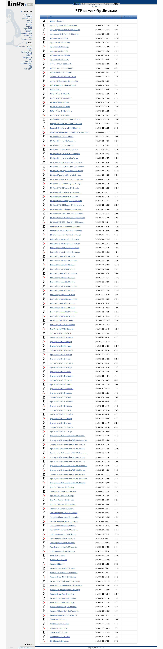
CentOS (29, 17)
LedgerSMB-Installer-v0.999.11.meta (65, 119)
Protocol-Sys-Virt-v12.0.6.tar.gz (62, 265)
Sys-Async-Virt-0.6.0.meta (60, 397)
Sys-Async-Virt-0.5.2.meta (60, 384)
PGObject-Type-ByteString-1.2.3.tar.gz (65, 184)
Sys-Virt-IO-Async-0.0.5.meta (62, 500)
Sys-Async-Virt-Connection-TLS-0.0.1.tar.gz (67, 444)
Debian (29, 20)
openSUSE (28, 28)
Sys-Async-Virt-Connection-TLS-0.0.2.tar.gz (67, 457)
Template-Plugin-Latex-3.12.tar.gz (64, 521)
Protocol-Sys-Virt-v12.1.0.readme (63, 299)
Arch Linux (28, 15)
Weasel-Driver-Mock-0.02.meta (62, 568)
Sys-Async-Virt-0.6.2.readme (61, 427)
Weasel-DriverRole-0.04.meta (62, 594)
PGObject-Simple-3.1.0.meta (62, 137)
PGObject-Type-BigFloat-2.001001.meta (66, 162)
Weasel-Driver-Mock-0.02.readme (64, 573)
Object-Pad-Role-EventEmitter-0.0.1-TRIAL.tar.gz (69, 132)
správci (21, 647)
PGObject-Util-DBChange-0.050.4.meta (66, 201)
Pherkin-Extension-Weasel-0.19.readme (66, 231)
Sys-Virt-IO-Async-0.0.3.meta (62, 487)
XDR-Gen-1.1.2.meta (58, 620)
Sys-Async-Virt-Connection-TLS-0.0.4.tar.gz (67, 483)
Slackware (28, 36)
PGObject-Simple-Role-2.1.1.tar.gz (64, 158)
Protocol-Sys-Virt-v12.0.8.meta (62, 282)
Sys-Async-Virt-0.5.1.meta (60, 372)
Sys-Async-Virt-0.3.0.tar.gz (61, 342)
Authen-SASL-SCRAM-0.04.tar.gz (63, 85)
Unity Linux (27, 39)
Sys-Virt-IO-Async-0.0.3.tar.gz (62, 496)
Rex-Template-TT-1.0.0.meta (61, 320)
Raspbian (28, 30)
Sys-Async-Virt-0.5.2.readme (61, 389)
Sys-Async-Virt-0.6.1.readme (61, 414)
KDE (30, 67)
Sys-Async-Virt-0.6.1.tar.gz (61, 419)
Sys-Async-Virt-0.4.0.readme (61, 350)
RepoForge (28, 61)
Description (129, 17)
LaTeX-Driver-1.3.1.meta (60, 107)
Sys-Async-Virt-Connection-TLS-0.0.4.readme (68, 479)
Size (116, 17)
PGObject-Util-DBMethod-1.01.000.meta (66, 213)
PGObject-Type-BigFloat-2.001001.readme (67, 166)
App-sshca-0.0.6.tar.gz (59, 60)
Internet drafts (26, 63)
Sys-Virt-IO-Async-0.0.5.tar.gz (62, 508)
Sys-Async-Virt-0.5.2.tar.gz (61, 393)
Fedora (29, 22)
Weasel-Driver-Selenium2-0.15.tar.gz (65, 590)
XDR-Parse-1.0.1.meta (59, 632)
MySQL (29, 54)
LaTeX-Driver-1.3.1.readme (61, 111)
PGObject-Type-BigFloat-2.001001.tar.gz (66, 171)
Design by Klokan (10, 647)
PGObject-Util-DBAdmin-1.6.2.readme (65, 192)
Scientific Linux (26, 34)
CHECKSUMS (55, 90)
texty (84, 4)
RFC (30, 59)
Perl (30, 50)
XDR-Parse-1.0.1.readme (60, 637)
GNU (30, 65)
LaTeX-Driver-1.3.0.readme (61, 98)
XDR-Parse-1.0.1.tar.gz (59, 641)
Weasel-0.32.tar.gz (58, 564)
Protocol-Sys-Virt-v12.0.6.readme (63, 261)
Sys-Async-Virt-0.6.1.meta (60, 410)
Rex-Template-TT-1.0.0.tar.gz (61, 329)
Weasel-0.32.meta (57, 555)
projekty (107, 4)
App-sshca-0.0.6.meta (59, 51)
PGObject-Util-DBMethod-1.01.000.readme (67, 218)
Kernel (29, 48)
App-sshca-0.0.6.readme (60, 55)
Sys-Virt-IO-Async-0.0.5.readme (63, 504)
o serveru (28, 647)
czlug (115, 4)
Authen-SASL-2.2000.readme (62, 68)
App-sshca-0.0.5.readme (60, 43)
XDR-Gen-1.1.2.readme (59, 624)
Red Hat (29, 32)
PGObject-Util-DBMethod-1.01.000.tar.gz (66, 222)
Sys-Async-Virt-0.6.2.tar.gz (61, 431)
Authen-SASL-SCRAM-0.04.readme (64, 81)
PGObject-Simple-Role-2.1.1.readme (65, 154)
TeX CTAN (28, 69)
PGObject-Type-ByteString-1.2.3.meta (65, 175)
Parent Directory (57, 21)
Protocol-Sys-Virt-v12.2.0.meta (62, 308)
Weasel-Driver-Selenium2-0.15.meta (65, 581)
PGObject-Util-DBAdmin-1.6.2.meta (64, 188)
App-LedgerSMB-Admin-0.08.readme (65, 30)
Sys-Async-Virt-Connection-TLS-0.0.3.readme (68, 466)
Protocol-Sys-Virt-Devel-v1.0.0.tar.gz (65, 243)
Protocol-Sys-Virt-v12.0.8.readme (63, 286)
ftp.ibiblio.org (26, 52)
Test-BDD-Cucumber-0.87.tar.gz (63, 534)
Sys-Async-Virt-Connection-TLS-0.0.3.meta (67, 461)
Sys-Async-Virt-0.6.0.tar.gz (61, 406)
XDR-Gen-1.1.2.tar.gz (59, 628)
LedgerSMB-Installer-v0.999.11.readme (66, 124)
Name (53, 17)
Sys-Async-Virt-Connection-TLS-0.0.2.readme (68, 453)
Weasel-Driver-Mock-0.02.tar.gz (63, 577)
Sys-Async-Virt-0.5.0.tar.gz (61, 367)
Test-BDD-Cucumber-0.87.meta (63, 526)
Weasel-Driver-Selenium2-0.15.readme (66, 585)
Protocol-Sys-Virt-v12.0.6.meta (62, 256)
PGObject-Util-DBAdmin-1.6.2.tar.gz (64, 196)
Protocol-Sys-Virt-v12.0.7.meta (62, 269)
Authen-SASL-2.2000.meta (61, 64)
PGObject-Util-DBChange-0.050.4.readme (67, 205)
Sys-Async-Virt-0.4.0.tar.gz (61, 355)
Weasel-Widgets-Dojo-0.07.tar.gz (63, 615)
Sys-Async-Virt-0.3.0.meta (60, 333)
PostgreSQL (27, 58)
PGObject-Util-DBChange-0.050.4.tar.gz (66, 209)
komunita (91, 4)
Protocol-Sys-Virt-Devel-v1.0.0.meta (64, 239)
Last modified (101, 17)
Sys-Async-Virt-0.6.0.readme (61, 402)
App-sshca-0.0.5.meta (59, 38)
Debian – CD (27, 19)
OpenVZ (29, 56)
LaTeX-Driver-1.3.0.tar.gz (60, 102)
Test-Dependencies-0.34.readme (63, 547)
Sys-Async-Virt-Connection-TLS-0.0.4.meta (67, 474)
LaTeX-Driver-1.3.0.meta (60, 94)
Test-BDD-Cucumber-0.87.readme (64, 530)
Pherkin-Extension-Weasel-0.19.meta (65, 226)
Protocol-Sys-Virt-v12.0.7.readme (63, 273)
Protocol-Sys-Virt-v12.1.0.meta (62, 295)
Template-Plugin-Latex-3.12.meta (63, 513)
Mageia (29, 26)
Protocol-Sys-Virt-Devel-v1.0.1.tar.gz (65, 252)
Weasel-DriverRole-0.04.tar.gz (62, 602)
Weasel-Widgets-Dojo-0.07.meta (63, 607)
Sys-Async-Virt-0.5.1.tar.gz (61, 380)
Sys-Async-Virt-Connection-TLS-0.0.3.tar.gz (67, 470)
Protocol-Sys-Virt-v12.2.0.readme (63, 312)
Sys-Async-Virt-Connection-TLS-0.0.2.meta (67, 449)
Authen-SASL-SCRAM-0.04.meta (63, 77)
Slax (30, 37)
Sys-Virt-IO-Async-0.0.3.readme (63, 491)
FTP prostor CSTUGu (24, 46)
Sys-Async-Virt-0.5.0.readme (61, 363)
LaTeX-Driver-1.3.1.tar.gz (60, 115)
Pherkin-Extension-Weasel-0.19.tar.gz (65, 235)
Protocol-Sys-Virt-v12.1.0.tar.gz (62, 303)
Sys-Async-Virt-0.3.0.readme (61, 337)
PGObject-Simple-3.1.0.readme (63, 141)
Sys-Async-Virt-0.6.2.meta (60, 423)
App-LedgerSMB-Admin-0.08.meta (64, 25)
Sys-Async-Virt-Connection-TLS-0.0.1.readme (68, 440)
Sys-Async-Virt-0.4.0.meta (60, 346)
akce (99, 4)
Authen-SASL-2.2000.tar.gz (61, 72)
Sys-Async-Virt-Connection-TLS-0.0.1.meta (67, 436)
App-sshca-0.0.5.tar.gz (59, 47)
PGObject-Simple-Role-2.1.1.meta (64, 149)
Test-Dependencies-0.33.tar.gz (62, 538)
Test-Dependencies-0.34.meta (62, 543)
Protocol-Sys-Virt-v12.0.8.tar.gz (62, 290)
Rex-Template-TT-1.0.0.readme (62, 325)
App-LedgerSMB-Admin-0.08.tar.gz (64, 34)
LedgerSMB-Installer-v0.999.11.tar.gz (65, 128)
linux (77, 4)
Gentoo (29, 24)
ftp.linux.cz (96, 6)
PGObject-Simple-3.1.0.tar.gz (62, 145)
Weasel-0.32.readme (58, 560)
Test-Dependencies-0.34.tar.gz (62, 551)
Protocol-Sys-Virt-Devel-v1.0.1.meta (64, 248)
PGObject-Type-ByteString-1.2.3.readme (66, 179)
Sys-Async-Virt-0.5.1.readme (61, 376)
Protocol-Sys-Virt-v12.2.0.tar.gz (62, 316)
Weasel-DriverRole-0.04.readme (63, 598)
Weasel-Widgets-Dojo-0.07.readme (64, 611)
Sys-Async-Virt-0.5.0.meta (60, 359)
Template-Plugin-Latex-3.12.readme (64, 517)
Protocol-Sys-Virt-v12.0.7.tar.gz (62, 278)
